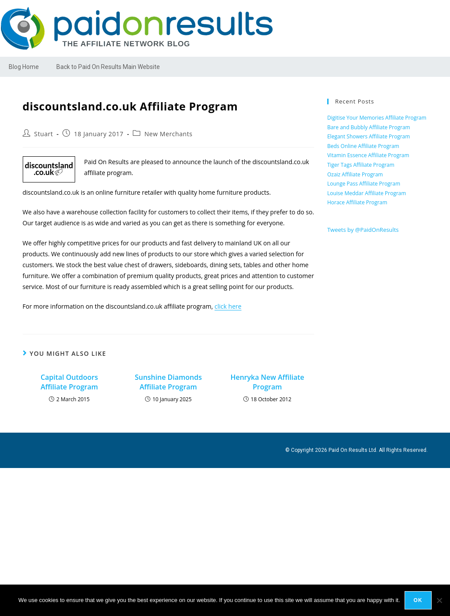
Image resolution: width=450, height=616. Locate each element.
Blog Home (24, 66)
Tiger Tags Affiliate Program (361, 165)
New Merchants (168, 134)
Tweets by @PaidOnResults (363, 230)
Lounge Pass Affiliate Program (363, 183)
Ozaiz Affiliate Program (355, 174)
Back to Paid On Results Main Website (108, 66)
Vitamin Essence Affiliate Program (368, 155)
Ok (418, 600)
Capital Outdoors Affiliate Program (69, 382)
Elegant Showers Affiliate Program (368, 136)
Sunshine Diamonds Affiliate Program (168, 382)
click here (228, 306)
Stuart (43, 134)
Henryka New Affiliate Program (267, 382)
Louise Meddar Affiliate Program (366, 193)
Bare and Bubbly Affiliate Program (368, 127)
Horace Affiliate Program (357, 202)
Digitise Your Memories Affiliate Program (376, 117)
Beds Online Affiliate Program (363, 146)
